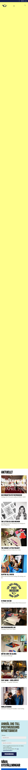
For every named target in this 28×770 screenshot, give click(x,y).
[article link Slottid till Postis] (14, 567)
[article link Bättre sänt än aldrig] (14, 646)
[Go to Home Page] (4, 6)
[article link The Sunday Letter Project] (14, 541)
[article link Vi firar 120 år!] (14, 593)
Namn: (4, 735)
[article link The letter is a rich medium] (14, 514)
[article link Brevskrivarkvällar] (14, 620)
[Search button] (25, 5)
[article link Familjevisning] (14, 699)
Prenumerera (9, 754)
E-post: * (4, 740)
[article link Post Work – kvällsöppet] (14, 673)
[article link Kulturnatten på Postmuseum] (14, 488)
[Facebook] (19, 1)
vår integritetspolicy (11, 749)
